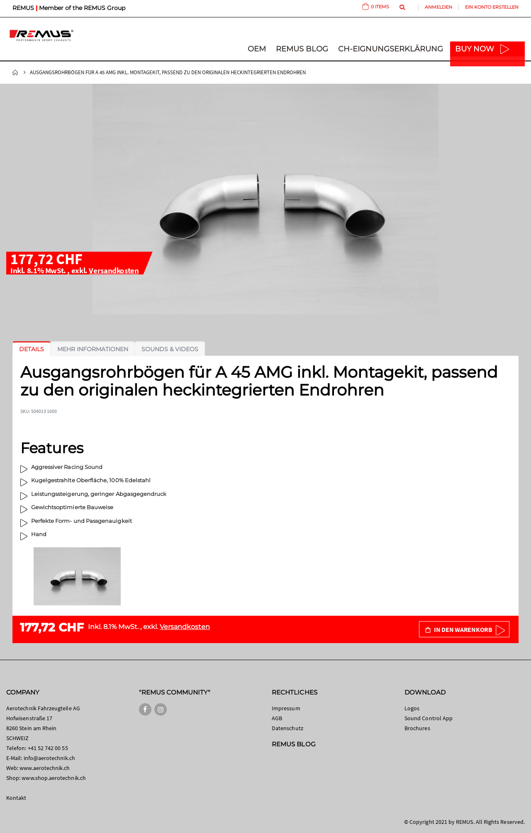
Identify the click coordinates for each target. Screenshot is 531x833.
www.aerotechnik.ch (44, 768)
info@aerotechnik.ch (49, 758)
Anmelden (438, 7)
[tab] (31, 349)
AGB (277, 718)
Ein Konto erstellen (492, 7)
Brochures (417, 728)
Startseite (15, 72)
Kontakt (16, 797)
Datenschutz (287, 728)
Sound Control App (428, 718)
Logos (411, 708)
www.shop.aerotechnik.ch (54, 778)
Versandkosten (114, 270)
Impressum (286, 708)
